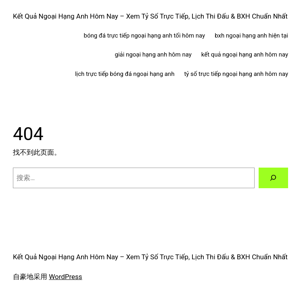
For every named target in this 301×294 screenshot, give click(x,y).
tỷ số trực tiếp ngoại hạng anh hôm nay (236, 74)
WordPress (65, 277)
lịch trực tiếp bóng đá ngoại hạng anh (124, 74)
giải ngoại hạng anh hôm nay (153, 54)
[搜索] (273, 178)
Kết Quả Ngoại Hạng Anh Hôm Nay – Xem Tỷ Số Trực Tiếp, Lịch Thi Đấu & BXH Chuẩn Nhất (150, 16)
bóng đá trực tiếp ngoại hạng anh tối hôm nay (144, 35)
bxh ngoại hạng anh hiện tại (251, 35)
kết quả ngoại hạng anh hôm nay (244, 54)
